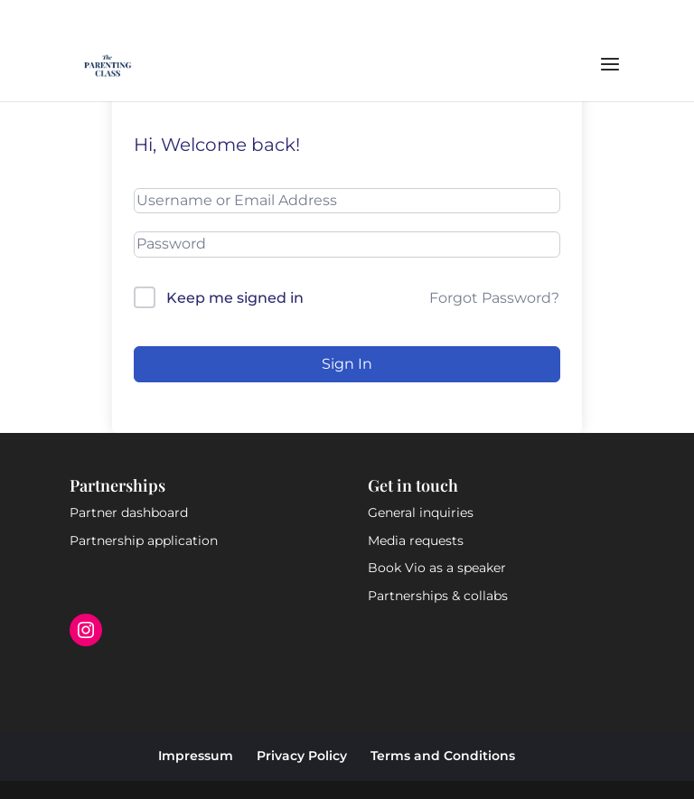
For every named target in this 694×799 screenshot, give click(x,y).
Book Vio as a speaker (437, 567)
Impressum (195, 755)
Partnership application (144, 540)
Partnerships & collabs (438, 596)
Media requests (416, 540)
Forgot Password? (494, 297)
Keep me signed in (235, 297)
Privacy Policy (302, 755)
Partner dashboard (129, 512)
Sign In (347, 363)
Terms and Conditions (442, 755)
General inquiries (421, 512)
